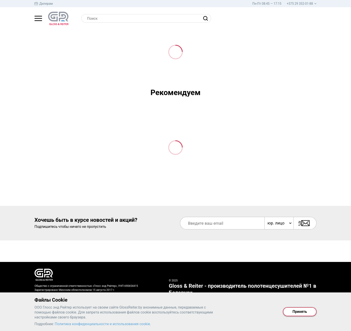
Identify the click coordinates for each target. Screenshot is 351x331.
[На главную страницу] (58, 18)
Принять (300, 311)
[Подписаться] (305, 223)
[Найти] (206, 18)
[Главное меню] (38, 18)
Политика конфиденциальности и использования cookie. (103, 324)
